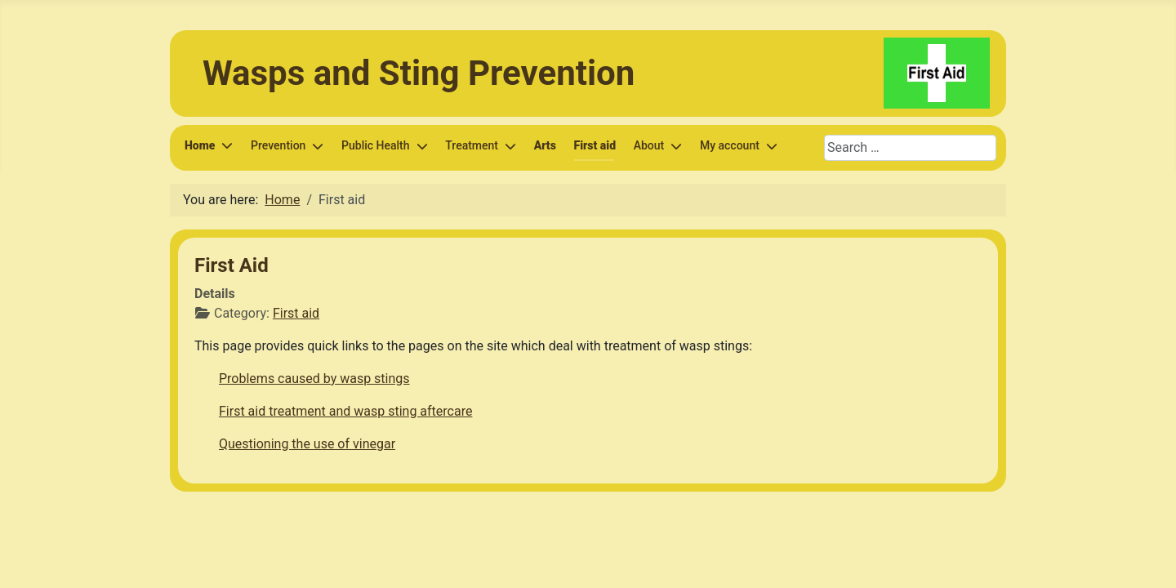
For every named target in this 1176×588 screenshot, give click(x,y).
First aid (595, 145)
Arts (545, 145)
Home (200, 145)
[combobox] (910, 148)
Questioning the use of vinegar (307, 444)
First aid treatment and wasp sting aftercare (345, 411)
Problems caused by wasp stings (314, 378)
